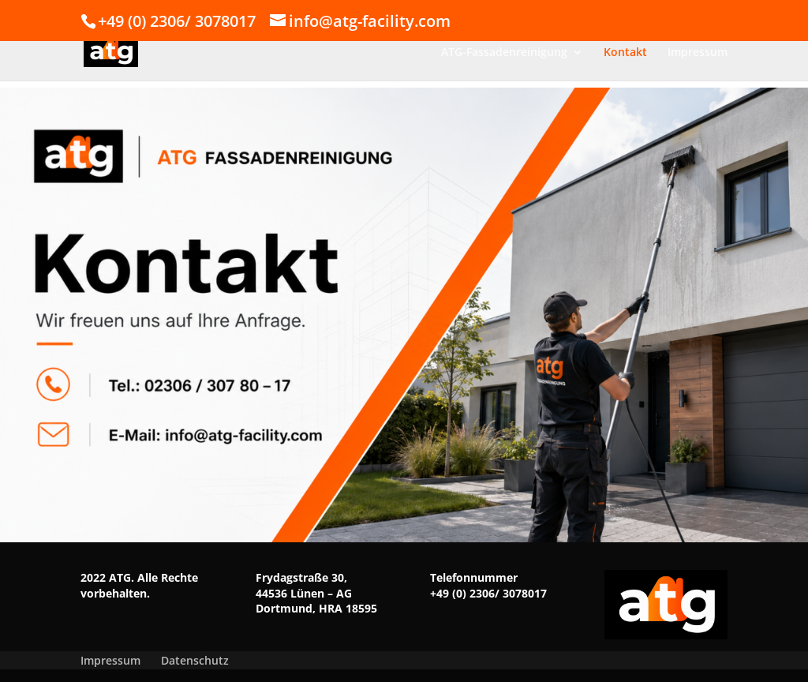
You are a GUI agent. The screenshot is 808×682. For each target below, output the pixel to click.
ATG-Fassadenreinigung (504, 53)
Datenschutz (195, 660)
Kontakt (625, 53)
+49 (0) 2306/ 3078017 (488, 593)
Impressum (698, 53)
